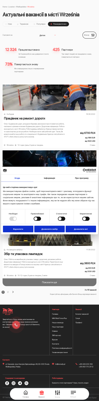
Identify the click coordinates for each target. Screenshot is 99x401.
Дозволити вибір (49, 229)
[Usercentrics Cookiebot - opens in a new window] (84, 170)
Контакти (55, 344)
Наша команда (57, 323)
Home (5, 7)
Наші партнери (57, 327)
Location (11, 7)
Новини (55, 331)
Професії (79, 323)
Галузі (78, 318)
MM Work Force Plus (59, 318)
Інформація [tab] (49, 178)
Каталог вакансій (82, 314)
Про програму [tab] (82, 178)
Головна (55, 314)
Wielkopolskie (21, 7)
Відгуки (55, 340)
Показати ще (49, 282)
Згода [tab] (17, 178)
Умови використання (60, 352)
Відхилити (18, 229)
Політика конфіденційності (62, 348)
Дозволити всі (81, 229)
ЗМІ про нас (56, 335)
